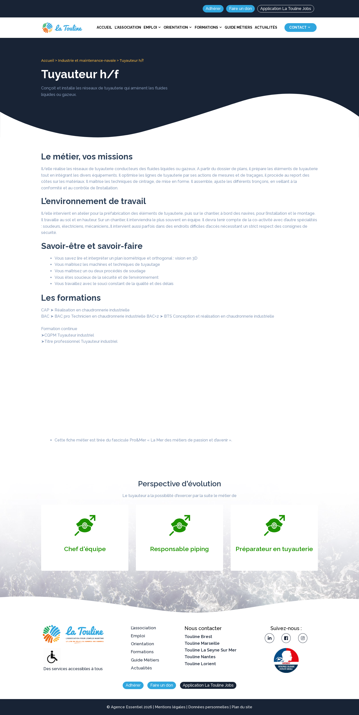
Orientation (178, 27)
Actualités (266, 27)
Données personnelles (208, 707)
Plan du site (242, 707)
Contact (300, 27)
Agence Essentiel (127, 707)
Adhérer (213, 8)
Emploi (153, 27)
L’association (128, 27)
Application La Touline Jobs (285, 8)
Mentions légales (170, 707)
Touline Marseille (202, 643)
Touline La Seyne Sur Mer (210, 649)
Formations (209, 27)
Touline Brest (198, 636)
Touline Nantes (199, 656)
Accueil (104, 27)
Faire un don (240, 8)
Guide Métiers (238, 27)
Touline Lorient (200, 663)
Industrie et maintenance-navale (87, 60)
